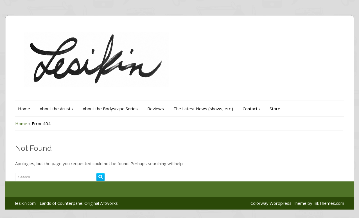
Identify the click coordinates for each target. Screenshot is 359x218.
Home (24, 108)
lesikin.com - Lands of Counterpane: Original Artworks (66, 203)
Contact (251, 108)
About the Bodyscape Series (110, 108)
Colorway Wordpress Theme (278, 203)
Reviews (155, 108)
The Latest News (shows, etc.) (203, 108)
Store (275, 108)
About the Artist (56, 108)
